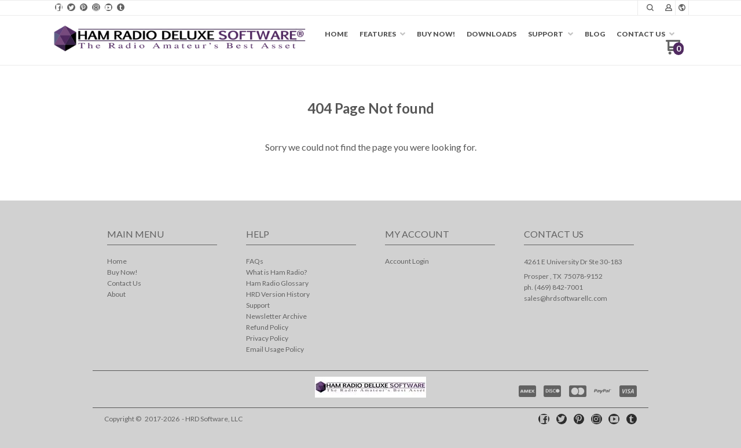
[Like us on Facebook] (59, 7)
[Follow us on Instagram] (96, 7)
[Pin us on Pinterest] (83, 7)
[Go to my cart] (675, 51)
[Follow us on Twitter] (71, 7)
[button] (650, 7)
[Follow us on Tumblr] (121, 7)
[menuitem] (336, 34)
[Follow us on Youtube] (108, 7)
